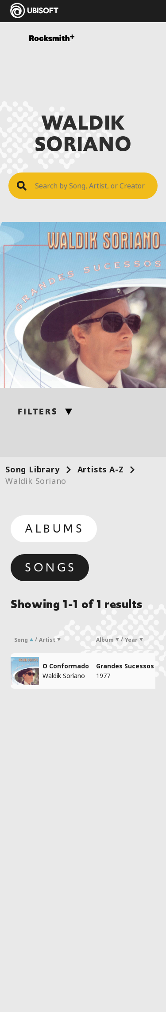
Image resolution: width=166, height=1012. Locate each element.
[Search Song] (92, 186)
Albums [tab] (55, 528)
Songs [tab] (51, 567)
